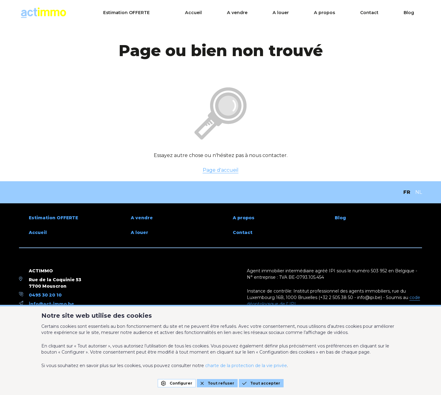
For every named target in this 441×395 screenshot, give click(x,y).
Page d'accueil (221, 170)
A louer (320, 13)
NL (418, 192)
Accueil (254, 13)
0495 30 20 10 (45, 295)
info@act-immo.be (51, 304)
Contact (388, 13)
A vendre (287, 13)
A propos (353, 13)
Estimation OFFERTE (198, 13)
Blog (417, 13)
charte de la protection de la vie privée (246, 365)
